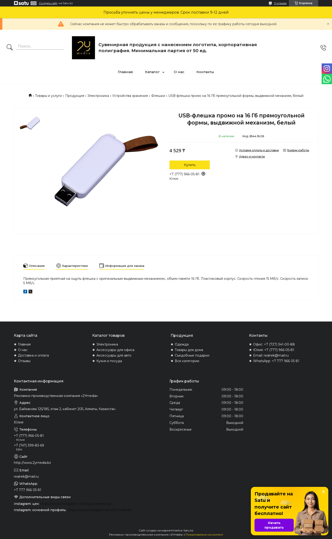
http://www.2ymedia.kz (32, 463)
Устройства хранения (130, 96)
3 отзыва (280, 3)
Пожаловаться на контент (204, 534)
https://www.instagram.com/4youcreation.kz (76, 504)
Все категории (187, 361)
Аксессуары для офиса (115, 350)
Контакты (205, 72)
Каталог (152, 72)
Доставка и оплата (33, 355)
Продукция (74, 96)
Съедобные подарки (192, 355)
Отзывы (24, 361)
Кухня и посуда (109, 361)
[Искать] (10, 47)
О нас (179, 72)
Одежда (182, 344)
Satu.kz (188, 530)
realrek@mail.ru (26, 476)
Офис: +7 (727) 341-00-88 (274, 344)
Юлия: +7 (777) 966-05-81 (273, 350)
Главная (125, 72)
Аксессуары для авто (113, 355)
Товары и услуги (48, 96)
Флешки (158, 96)
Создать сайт (48, 3)
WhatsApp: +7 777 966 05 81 (276, 361)
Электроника (98, 96)
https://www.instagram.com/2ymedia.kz (99, 510)
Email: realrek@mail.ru (271, 355)
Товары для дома (189, 350)
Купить (190, 165)
